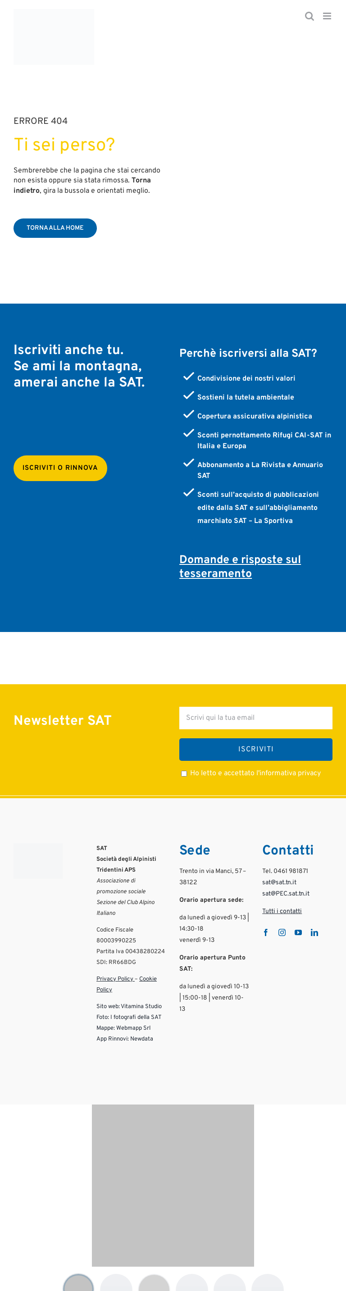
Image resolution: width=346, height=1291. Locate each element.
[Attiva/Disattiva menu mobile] (327, 16)
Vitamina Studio (141, 991)
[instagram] (282, 917)
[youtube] (298, 917)
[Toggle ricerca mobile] (309, 16)
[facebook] (265, 917)
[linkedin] (314, 917)
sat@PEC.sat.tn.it (286, 878)
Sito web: (108, 991)
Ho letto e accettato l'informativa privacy (255, 758)
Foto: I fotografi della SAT (129, 1002)
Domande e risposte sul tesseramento (240, 552)
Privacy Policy (115, 964)
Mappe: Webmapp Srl (123, 1013)
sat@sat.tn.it (279, 867)
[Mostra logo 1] (78, 1274)
